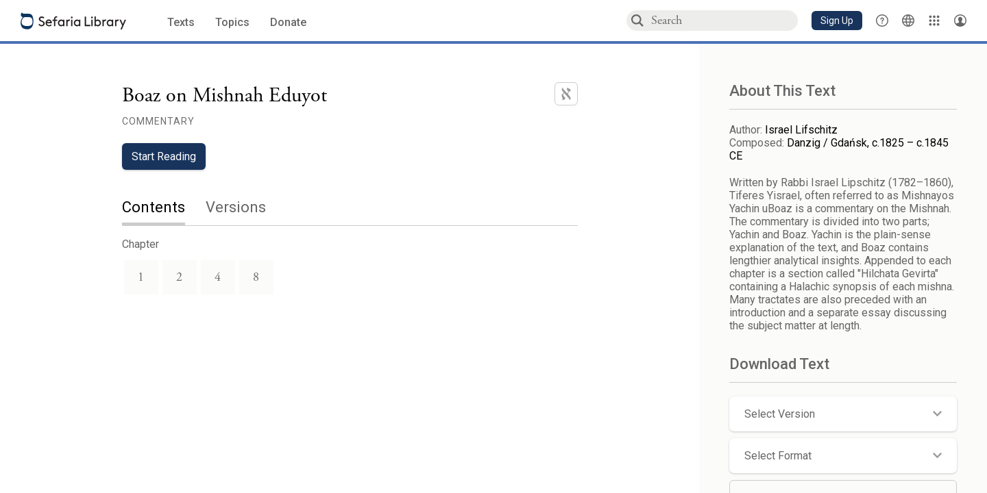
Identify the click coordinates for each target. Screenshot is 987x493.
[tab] (164, 208)
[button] (837, 20)
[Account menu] (960, 20)
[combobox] (724, 20)
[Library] (934, 20)
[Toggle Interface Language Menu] (908, 20)
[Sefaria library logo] (73, 20)
